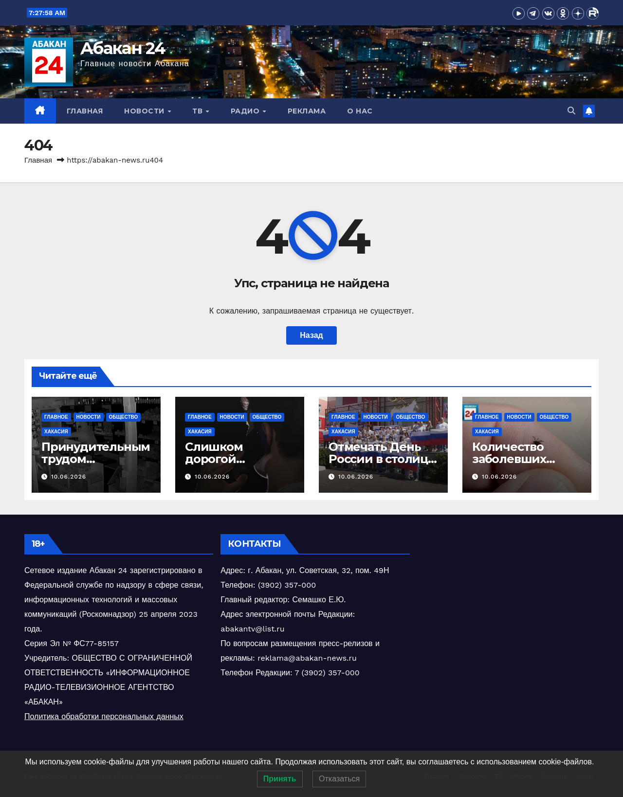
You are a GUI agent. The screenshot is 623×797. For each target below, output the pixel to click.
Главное (56, 417)
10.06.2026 (68, 476)
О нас (360, 111)
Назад (311, 335)
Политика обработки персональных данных (103, 716)
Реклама (307, 111)
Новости (145, 111)
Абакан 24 (122, 48)
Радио (246, 111)
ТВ (198, 111)
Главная (85, 111)
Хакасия (56, 431)
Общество (123, 417)
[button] (571, 110)
